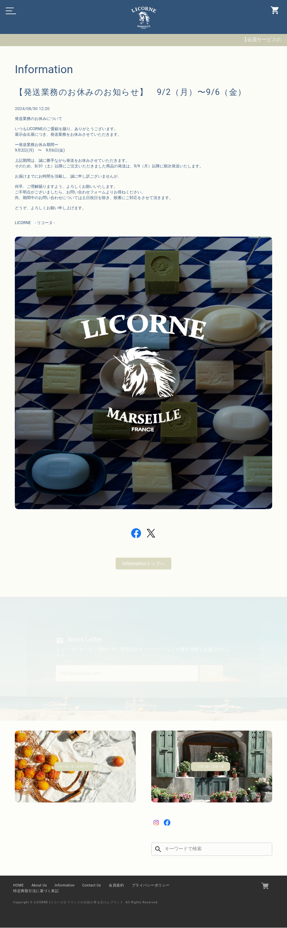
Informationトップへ (143, 562)
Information (64, 885)
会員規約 (116, 885)
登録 (209, 673)
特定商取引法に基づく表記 (36, 891)
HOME (18, 885)
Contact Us (91, 885)
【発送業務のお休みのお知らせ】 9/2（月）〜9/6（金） (135, 92)
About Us (39, 885)
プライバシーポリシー (151, 885)
